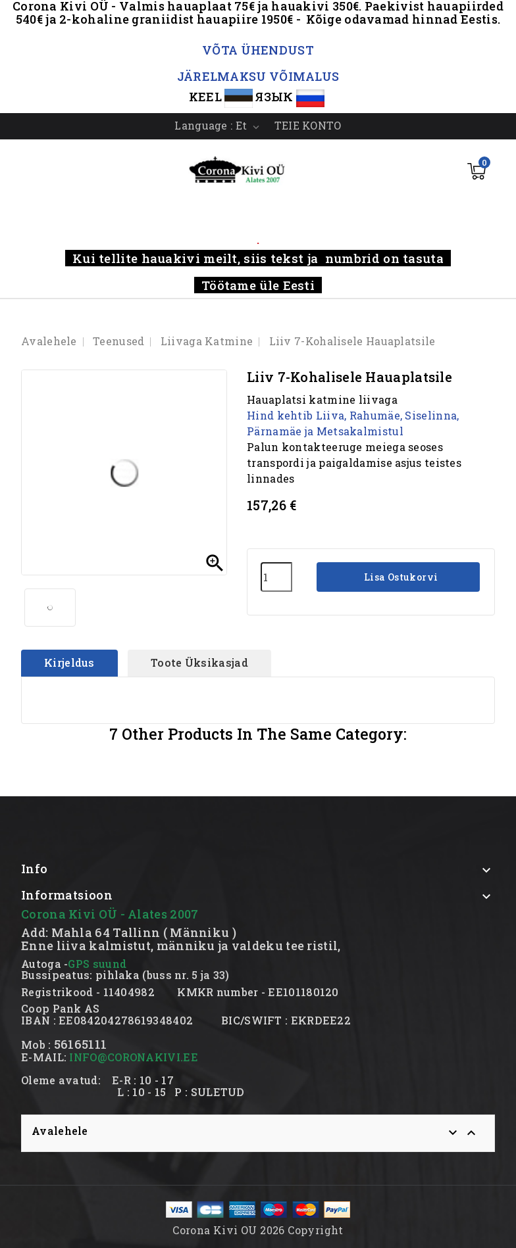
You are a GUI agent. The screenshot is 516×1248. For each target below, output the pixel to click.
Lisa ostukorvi (399, 577)
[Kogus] (276, 577)
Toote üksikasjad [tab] (199, 662)
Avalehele (60, 1131)
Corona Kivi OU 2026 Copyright (258, 1230)
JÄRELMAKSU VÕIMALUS (258, 76)
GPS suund (97, 964)
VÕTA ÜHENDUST (258, 50)
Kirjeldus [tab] (69, 662)
